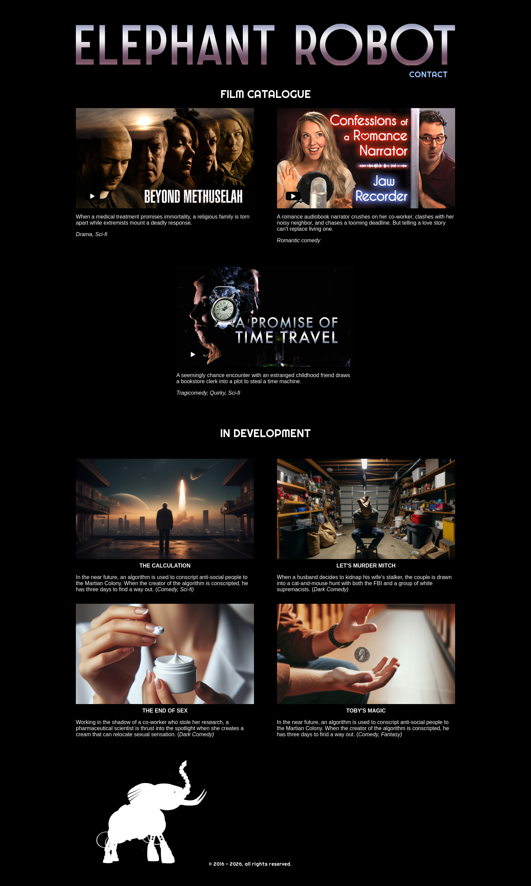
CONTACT (428, 74)
